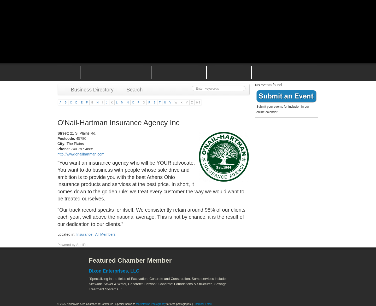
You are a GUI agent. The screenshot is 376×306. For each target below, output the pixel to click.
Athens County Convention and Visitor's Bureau (255, 264)
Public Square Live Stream (296, 16)
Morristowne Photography (151, 304)
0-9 (198, 102)
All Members (105, 234)
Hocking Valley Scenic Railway (305, 288)
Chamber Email (202, 304)
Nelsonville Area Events (178, 71)
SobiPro (82, 245)
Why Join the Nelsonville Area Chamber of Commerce (115, 71)
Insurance (84, 234)
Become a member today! (285, 131)
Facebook (66, 264)
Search (132, 90)
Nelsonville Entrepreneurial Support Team (229, 71)
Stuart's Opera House (248, 288)
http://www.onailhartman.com (80, 154)
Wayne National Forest (277, 288)
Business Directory (90, 90)
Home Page (64, 71)
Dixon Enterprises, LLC (114, 271)
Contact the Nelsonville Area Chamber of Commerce (288, 71)
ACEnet (298, 264)
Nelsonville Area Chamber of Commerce (118, 15)
